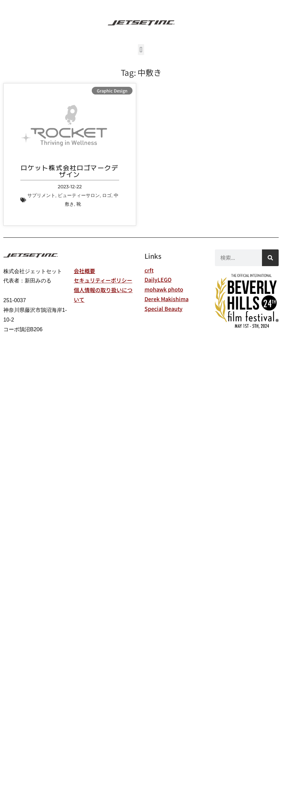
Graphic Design (112, 90)
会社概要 (84, 271)
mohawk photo (164, 289)
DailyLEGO (158, 279)
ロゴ (106, 195)
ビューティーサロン (79, 195)
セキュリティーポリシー (103, 280)
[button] (141, 49)
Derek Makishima (167, 299)
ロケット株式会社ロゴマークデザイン (69, 171)
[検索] (270, 257)
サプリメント (41, 195)
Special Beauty (164, 309)
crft (149, 270)
